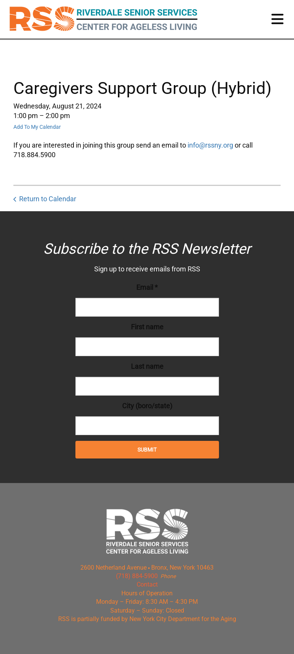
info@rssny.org (210, 145)
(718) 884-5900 (137, 576)
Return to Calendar (47, 199)
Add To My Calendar (37, 127)
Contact (147, 584)
